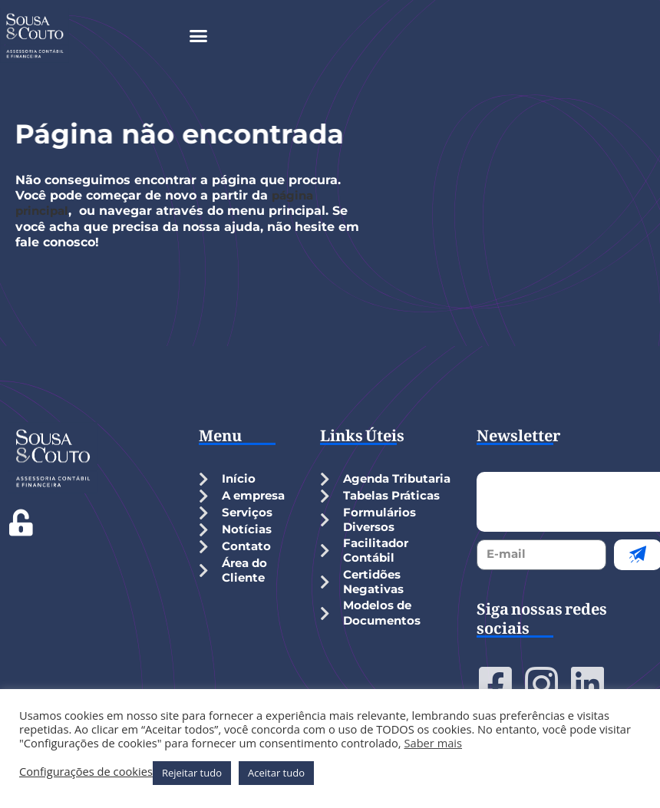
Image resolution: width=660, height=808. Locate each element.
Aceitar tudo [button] (276, 773)
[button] (198, 35)
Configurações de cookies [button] (86, 771)
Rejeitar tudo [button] (192, 773)
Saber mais (433, 743)
